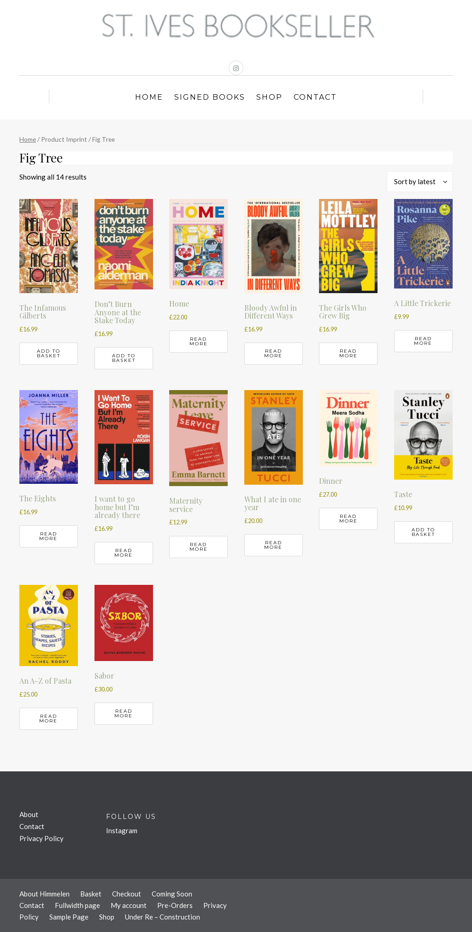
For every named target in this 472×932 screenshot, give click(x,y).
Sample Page (68, 917)
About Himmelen (44, 894)
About (28, 814)
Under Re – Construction (162, 917)
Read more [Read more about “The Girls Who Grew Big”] (348, 353)
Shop (269, 97)
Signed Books (209, 97)
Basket (90, 894)
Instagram (121, 830)
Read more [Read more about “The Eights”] (48, 536)
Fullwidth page (77, 905)
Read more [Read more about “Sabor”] (123, 713)
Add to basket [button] (48, 353)
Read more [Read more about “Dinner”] (348, 518)
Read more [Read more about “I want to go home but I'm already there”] (123, 552)
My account (129, 905)
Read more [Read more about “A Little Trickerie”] (423, 341)
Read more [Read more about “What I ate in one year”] (273, 545)
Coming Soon (172, 894)
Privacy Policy (41, 838)
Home (149, 97)
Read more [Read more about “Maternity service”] (198, 546)
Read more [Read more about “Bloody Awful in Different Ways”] (273, 353)
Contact (315, 97)
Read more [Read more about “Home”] (198, 341)
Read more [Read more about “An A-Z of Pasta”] (48, 718)
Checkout (126, 894)
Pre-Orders (175, 905)
